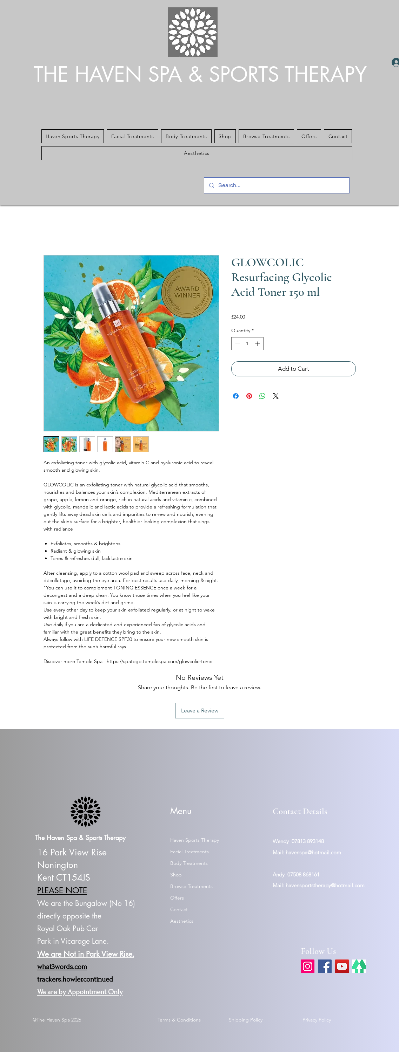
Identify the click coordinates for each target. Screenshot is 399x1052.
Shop (176, 875)
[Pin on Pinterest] (249, 396)
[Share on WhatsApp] (262, 396)
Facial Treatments (189, 851)
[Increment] (258, 343)
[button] (72, 136)
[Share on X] (276, 396)
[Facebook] (325, 966)
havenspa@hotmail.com (313, 852)
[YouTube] (342, 966)
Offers (177, 898)
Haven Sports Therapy (194, 840)
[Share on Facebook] (236, 396)
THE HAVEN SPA (111, 74)
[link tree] (359, 966)
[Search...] (276, 185)
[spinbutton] (247, 343)
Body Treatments (189, 863)
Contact (179, 909)
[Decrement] (236, 343)
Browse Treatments (191, 886)
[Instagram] (307, 966)
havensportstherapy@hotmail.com (325, 885)
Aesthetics (181, 921)
